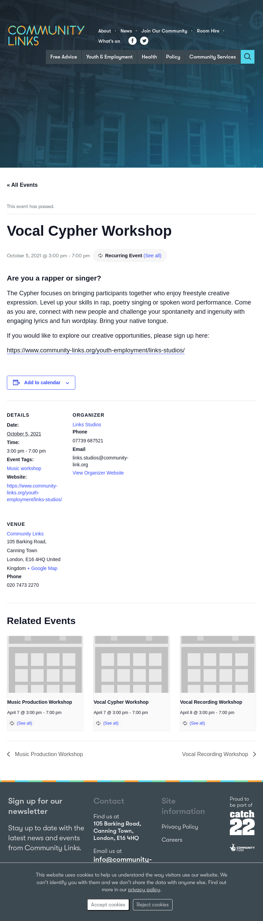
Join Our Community (164, 31)
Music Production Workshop (39, 702)
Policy (173, 57)
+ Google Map (42, 568)
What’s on (109, 41)
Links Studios (87, 424)
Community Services (212, 57)
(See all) (152, 255)
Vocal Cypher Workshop (121, 702)
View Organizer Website (98, 473)
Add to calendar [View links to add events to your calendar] (42, 382)
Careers (172, 839)
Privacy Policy (180, 826)
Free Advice (63, 57)
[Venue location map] (109, 557)
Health (149, 57)
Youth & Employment (109, 57)
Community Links (25, 533)
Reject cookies (153, 904)
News (126, 31)
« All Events (22, 185)
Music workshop (24, 468)
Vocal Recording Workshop (211, 702)
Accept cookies (108, 904)
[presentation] (45, 664)
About (104, 31)
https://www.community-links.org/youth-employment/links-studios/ (96, 350)
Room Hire (208, 31)
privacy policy (144, 889)
